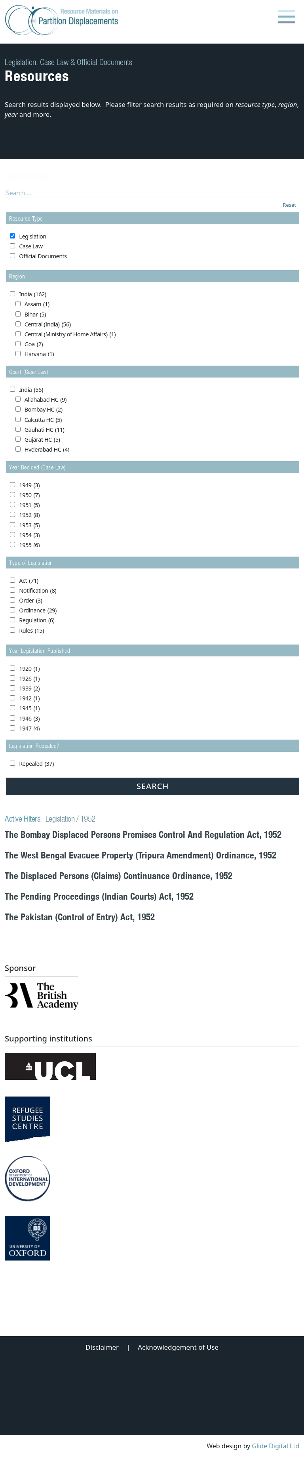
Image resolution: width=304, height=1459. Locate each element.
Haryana (39, 354)
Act (28, 580)
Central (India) (48, 324)
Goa (34, 344)
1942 (29, 698)
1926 (29, 678)
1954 (29, 535)
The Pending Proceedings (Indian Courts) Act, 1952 (99, 896)
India (32, 294)
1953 (29, 525)
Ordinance (38, 610)
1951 (29, 505)
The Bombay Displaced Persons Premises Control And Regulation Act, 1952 (143, 834)
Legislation (32, 236)
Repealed (36, 763)
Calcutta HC (43, 420)
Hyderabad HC (47, 449)
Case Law (30, 246)
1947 (29, 728)
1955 (29, 545)
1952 (29, 515)
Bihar (35, 314)
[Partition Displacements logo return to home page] (63, 20)
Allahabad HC (45, 399)
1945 (29, 708)
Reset (289, 204)
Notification (37, 590)
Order (30, 600)
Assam (37, 304)
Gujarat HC (42, 439)
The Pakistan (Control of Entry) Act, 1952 (80, 917)
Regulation (36, 620)
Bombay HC (44, 409)
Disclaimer (102, 1347)
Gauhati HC (45, 429)
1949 (29, 485)
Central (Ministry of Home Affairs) (70, 334)
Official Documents (42, 256)
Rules (31, 630)
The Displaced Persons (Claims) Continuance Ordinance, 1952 (118, 875)
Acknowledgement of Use (178, 1347)
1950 (29, 495)
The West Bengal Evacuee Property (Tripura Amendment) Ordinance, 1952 (140, 855)
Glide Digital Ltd (275, 1446)
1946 (29, 718)
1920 (29, 668)
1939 (29, 688)
